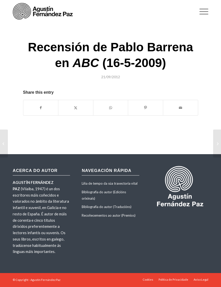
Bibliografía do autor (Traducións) (106, 207)
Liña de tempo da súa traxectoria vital (110, 183)
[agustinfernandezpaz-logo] (44, 11)
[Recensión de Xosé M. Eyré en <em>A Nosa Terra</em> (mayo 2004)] (4, 143)
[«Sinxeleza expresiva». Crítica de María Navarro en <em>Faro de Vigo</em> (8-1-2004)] (217, 143)
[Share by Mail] (180, 107)
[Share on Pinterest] (145, 107)
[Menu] (201, 11)
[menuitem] (201, 11)
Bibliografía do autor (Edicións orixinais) (104, 195)
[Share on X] (75, 107)
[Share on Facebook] (40, 107)
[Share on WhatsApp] (110, 107)
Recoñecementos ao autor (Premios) (108, 215)
